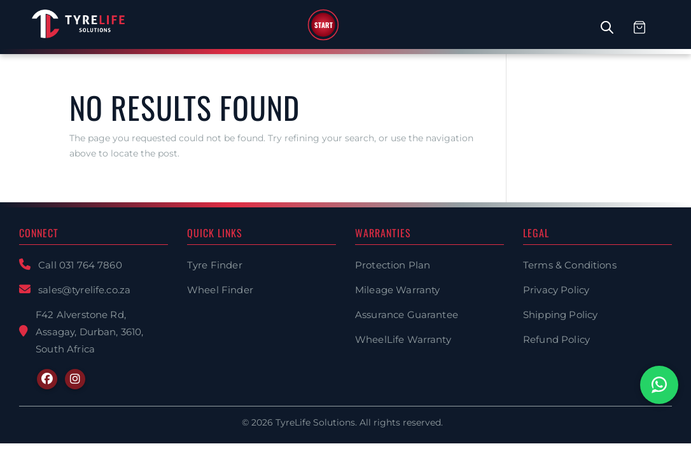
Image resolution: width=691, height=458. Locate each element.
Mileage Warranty (397, 290)
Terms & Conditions (570, 265)
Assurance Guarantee (406, 315)
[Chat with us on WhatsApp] (659, 385)
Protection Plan (392, 265)
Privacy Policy (556, 290)
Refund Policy (556, 339)
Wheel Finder (220, 290)
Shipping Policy (560, 315)
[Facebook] (47, 379)
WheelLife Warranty (403, 339)
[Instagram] (75, 379)
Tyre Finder (214, 265)
